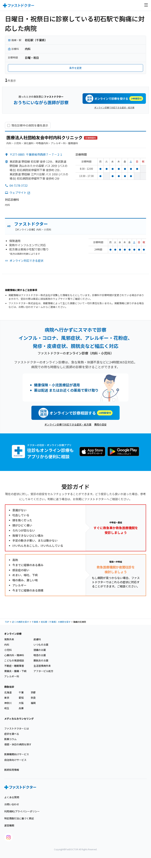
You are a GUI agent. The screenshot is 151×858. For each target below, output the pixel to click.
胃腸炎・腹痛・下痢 (15, 671)
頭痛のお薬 (40, 650)
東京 (6, 697)
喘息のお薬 (40, 655)
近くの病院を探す (20, 621)
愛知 (21, 697)
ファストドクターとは (16, 728)
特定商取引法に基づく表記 (19, 818)
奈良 (33, 697)
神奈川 (8, 703)
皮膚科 (37, 639)
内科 (6, 644)
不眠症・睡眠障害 (14, 665)
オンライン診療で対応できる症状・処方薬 (114, 107)
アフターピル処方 (43, 671)
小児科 (8, 650)
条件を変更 (75, 68)
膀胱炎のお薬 (41, 660)
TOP (7, 621)
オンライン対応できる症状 (26, 260)
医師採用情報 (11, 769)
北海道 (8, 692)
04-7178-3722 (19, 185)
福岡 (33, 703)
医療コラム (10, 739)
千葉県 (35, 621)
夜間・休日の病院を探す (17, 744)
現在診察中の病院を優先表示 (29, 125)
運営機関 (9, 825)
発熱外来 (9, 639)
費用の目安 (100, 424)
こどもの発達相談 (14, 660)
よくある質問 (11, 797)
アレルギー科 (11, 676)
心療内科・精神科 (14, 655)
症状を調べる (11, 734)
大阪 (21, 703)
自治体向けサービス (15, 760)
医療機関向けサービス (16, 754)
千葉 (21, 692)
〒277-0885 (36, 154)
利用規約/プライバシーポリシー (22, 811)
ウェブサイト (20, 192)
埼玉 (6, 708)
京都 (33, 692)
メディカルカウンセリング (19, 718)
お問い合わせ (11, 804)
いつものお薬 (41, 644)
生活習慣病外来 (42, 665)
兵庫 (21, 708)
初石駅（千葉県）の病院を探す (56, 621)
